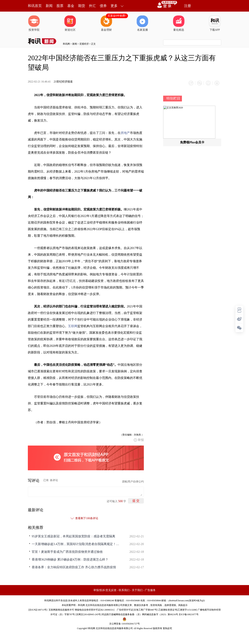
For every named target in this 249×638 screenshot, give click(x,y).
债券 (103, 6)
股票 (59, 6)
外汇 (92, 6)
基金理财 (106, 23)
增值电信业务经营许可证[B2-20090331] (94, 609)
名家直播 (142, 23)
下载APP (215, 23)
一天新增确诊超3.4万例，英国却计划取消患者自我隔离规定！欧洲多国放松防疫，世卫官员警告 (76, 543)
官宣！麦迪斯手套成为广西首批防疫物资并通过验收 (67, 551)
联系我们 (124, 590)
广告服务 (150, 590)
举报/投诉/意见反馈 (105, 590)
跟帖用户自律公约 (133, 481)
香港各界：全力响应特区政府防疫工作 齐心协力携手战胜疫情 (74, 567)
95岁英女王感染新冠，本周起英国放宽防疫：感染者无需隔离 (73, 536)
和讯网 (66, 44)
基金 (70, 6)
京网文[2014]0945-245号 (88, 614)
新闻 (49, 6)
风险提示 (183, 605)
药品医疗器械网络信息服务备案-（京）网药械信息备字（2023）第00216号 (140, 614)
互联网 (72, 326)
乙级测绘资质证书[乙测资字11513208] (177, 609)
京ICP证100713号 (38, 609)
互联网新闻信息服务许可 (61, 609)
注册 (187, 6)
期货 (81, 6)
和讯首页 (35, 6)
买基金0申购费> (117, 15)
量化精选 (178, 23)
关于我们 (137, 590)
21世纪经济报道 (63, 81)
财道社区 (70, 23)
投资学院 (34, 23)
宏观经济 (84, 44)
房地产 (125, 132)
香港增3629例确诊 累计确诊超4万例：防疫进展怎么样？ (70, 559)
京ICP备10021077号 (189, 614)
